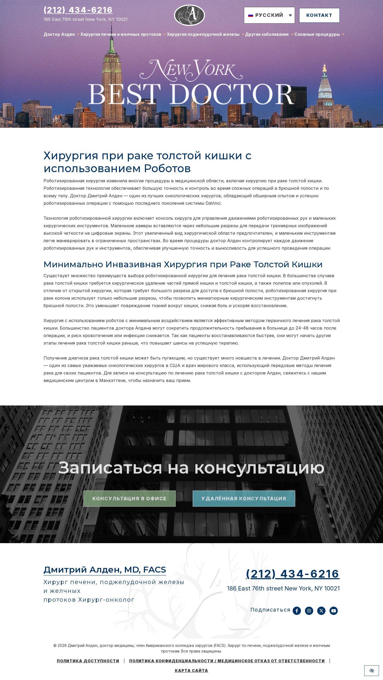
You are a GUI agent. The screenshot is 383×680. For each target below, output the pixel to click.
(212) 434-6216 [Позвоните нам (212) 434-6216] (78, 11)
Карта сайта (191, 671)
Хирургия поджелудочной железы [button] (203, 36)
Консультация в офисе (129, 533)
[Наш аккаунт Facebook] (296, 613)
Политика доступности (88, 661)
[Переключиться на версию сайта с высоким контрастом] (371, 670)
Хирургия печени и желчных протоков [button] (120, 36)
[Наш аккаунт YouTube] (333, 613)
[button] (265, 16)
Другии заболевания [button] (267, 36)
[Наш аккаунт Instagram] (309, 613)
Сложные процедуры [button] (317, 36)
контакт (317, 16)
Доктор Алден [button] (59, 36)
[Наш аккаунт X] (321, 613)
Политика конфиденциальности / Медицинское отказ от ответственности (227, 661)
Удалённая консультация (244, 533)
